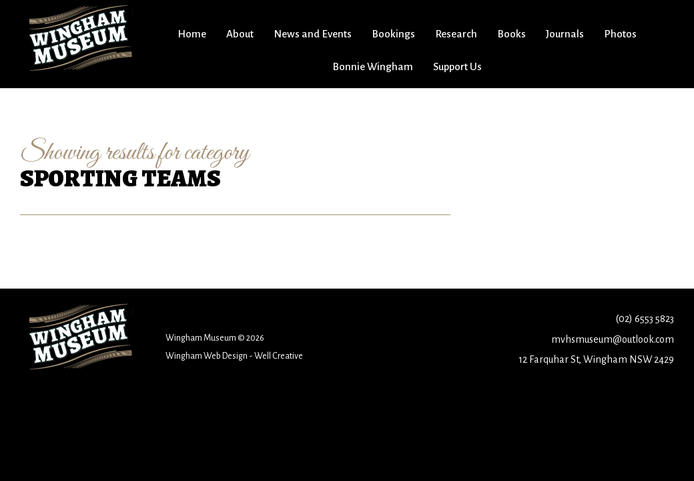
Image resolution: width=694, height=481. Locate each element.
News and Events (313, 33)
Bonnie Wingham (372, 66)
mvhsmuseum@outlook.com (612, 339)
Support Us (457, 66)
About (240, 33)
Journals (565, 33)
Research (456, 33)
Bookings (393, 33)
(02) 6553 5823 (644, 318)
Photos (620, 33)
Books (511, 33)
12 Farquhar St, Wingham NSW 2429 (596, 359)
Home (192, 33)
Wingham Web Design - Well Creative (234, 356)
